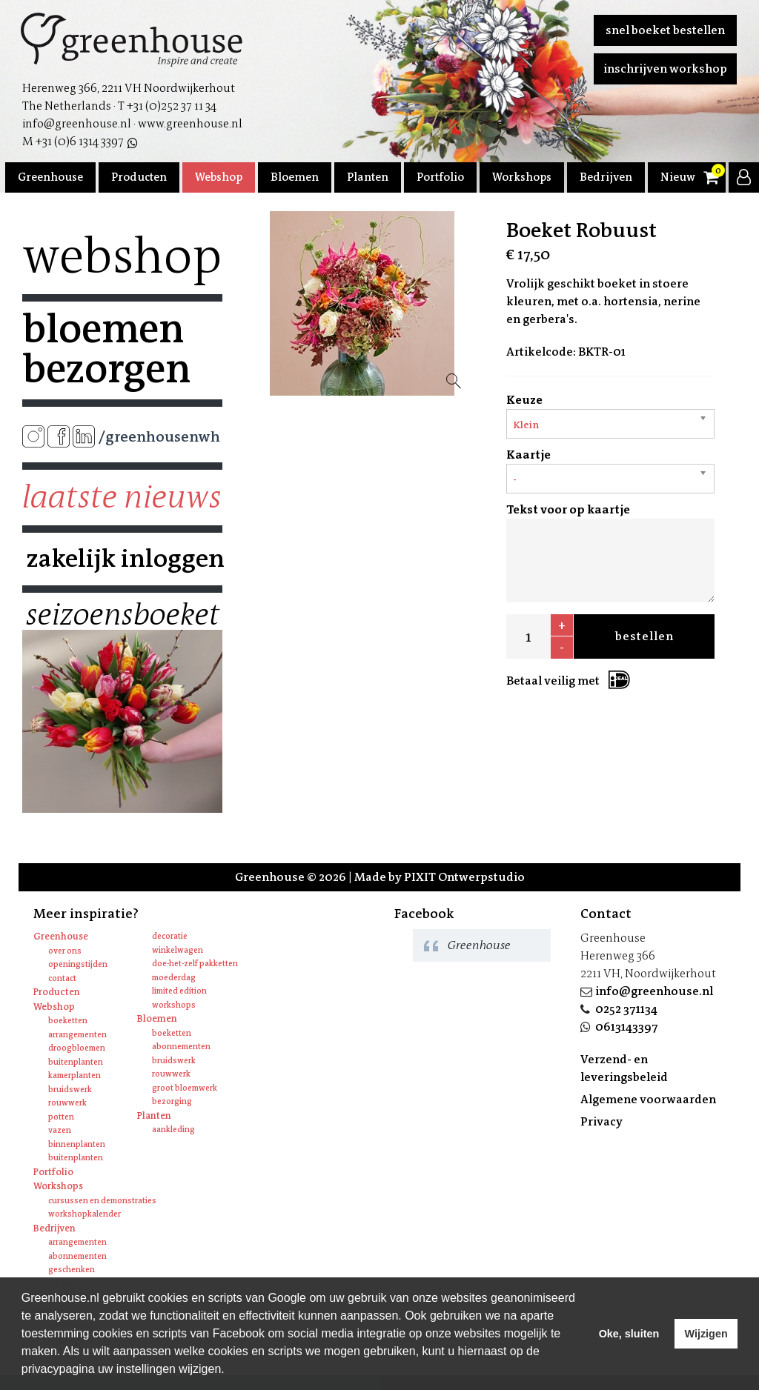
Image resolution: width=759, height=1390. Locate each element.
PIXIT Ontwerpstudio (464, 877)
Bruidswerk (70, 1089)
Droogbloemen (76, 1048)
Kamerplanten (74, 1075)
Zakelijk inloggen (122, 558)
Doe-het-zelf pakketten (195, 963)
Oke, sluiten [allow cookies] (629, 1334)
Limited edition (179, 991)
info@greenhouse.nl (654, 991)
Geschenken (71, 1269)
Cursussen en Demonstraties (102, 1200)
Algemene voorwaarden (648, 1099)
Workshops (521, 177)
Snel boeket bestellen (665, 30)
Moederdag (174, 977)
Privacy (601, 1121)
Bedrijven (606, 177)
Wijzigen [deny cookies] (705, 1334)
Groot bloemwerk (184, 1088)
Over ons (65, 951)
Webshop (218, 177)
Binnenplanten (76, 1144)
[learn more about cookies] (230, 1371)
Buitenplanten (75, 1062)
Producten (139, 177)
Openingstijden (77, 964)
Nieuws (680, 177)
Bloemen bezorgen (106, 349)
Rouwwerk (67, 1102)
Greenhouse (50, 177)
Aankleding (173, 1129)
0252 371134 (626, 1009)
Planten (367, 177)
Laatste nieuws (122, 497)
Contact (62, 978)
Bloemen (295, 177)
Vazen (59, 1130)
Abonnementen (181, 1046)
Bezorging (172, 1101)
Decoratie (170, 936)
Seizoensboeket (122, 615)
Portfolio (440, 177)
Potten (61, 1117)
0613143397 (626, 1026)
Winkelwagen (177, 950)
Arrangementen (77, 1034)
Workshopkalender (84, 1214)
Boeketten (67, 1020)
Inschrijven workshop (665, 68)
